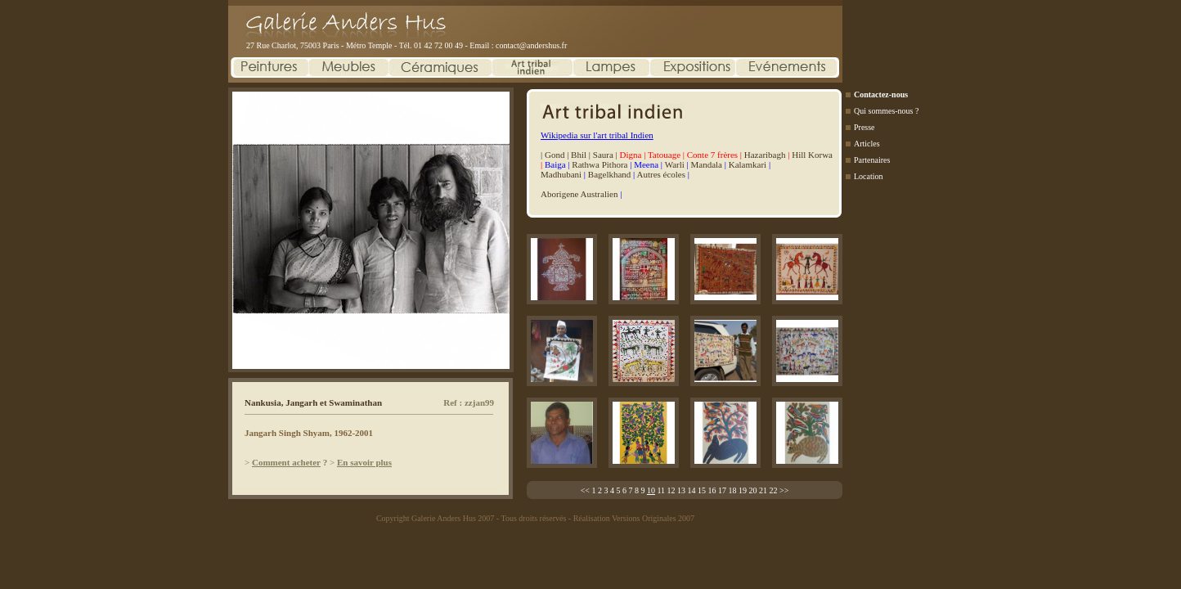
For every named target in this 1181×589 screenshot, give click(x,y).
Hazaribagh (765, 155)
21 (763, 490)
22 (774, 490)
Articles (867, 143)
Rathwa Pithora (599, 164)
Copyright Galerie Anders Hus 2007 (435, 518)
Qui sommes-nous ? (886, 110)
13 (681, 490)
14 (692, 490)
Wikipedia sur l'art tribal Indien (597, 135)
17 (722, 490)
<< (585, 490)
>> (783, 490)
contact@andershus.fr (531, 45)
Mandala (706, 164)
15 (702, 490)
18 (733, 490)
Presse (864, 127)
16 (712, 490)
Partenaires (872, 159)
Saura (603, 155)
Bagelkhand (609, 174)
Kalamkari (747, 164)
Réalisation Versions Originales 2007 (633, 518)
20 (753, 490)
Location (868, 176)
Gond (554, 155)
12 (671, 490)
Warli (675, 164)
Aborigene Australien (579, 194)
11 (661, 490)
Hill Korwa (812, 155)
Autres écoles (660, 174)
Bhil (578, 155)
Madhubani (561, 174)
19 (743, 490)
